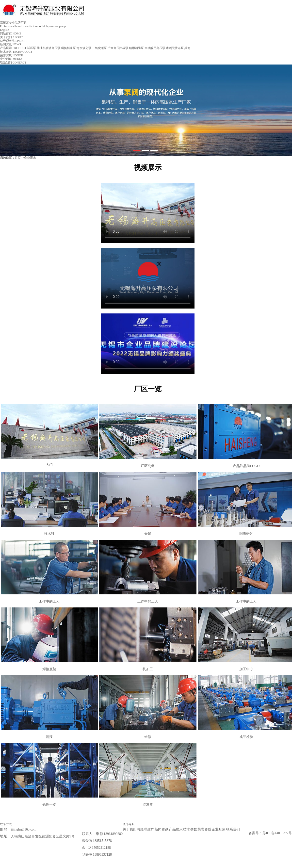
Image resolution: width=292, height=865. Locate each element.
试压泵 (31, 48)
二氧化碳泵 (99, 48)
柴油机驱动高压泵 (48, 48)
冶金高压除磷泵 (118, 48)
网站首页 (10, 33)
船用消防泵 (136, 48)
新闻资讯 (10, 44)
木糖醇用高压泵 (155, 48)
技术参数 (16, 51)
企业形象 (11, 59)
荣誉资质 (11, 55)
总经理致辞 (13, 41)
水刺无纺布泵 (175, 48)
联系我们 (13, 62)
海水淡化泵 (84, 48)
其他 (187, 48)
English (4, 30)
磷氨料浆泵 (68, 48)
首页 (18, 157)
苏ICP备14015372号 (277, 833)
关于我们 (11, 37)
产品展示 (13, 48)
